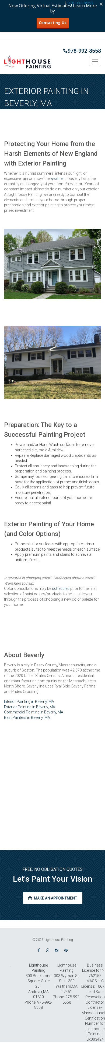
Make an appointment (52, 898)
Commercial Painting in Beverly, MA (33, 712)
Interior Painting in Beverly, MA (29, 701)
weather (57, 178)
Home (59, 114)
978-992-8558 (82, 51)
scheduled (60, 588)
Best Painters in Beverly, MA (27, 717)
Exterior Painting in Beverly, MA (29, 707)
